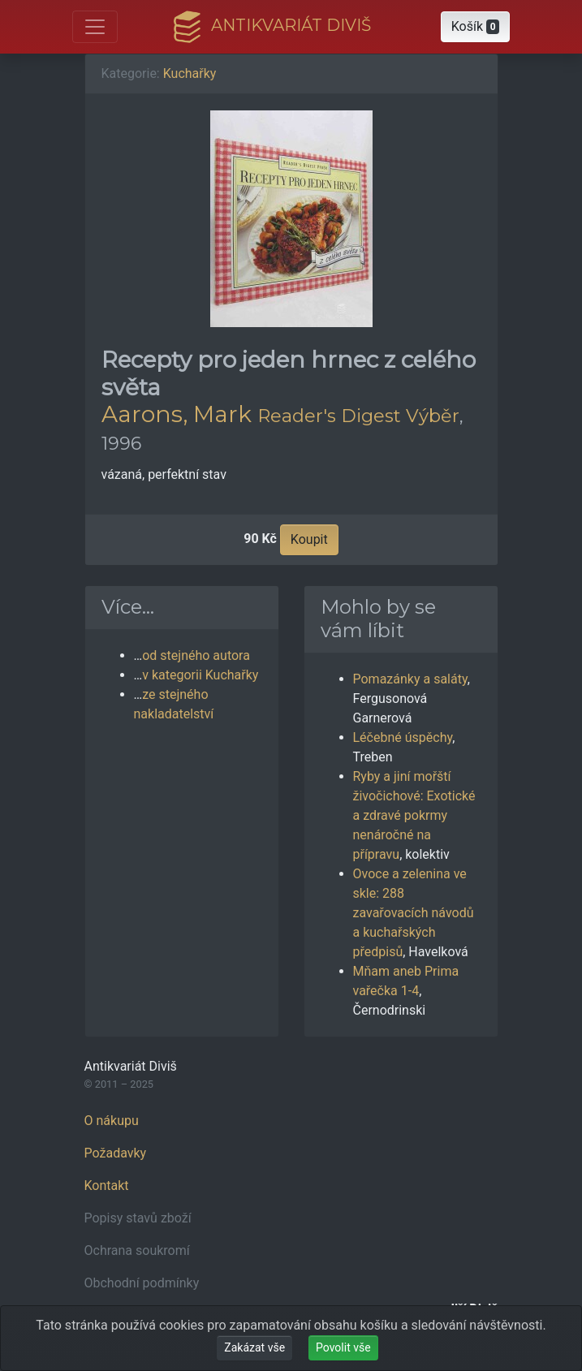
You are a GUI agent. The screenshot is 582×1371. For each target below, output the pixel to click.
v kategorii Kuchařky (200, 675)
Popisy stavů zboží (138, 1218)
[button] (476, 26)
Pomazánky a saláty (410, 679)
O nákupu (111, 1120)
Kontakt (106, 1185)
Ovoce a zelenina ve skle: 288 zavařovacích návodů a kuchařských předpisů (413, 912)
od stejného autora (196, 655)
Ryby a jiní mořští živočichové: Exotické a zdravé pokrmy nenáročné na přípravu (414, 815)
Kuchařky (190, 73)
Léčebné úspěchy (403, 737)
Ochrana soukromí (137, 1250)
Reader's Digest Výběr (358, 415)
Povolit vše (343, 1347)
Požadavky (115, 1153)
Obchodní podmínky (142, 1283)
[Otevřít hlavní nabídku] (95, 27)
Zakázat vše (254, 1347)
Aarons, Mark (176, 414)
